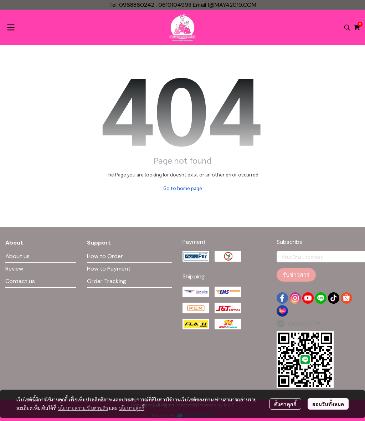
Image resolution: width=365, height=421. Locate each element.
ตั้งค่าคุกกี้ (285, 404)
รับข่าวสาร (296, 274)
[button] (347, 27)
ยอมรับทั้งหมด (328, 404)
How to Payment (108, 268)
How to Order (105, 256)
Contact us (20, 281)
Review (14, 268)
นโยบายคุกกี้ (131, 408)
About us (17, 256)
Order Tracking (106, 281)
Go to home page (182, 188)
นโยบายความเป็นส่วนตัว (83, 408)
